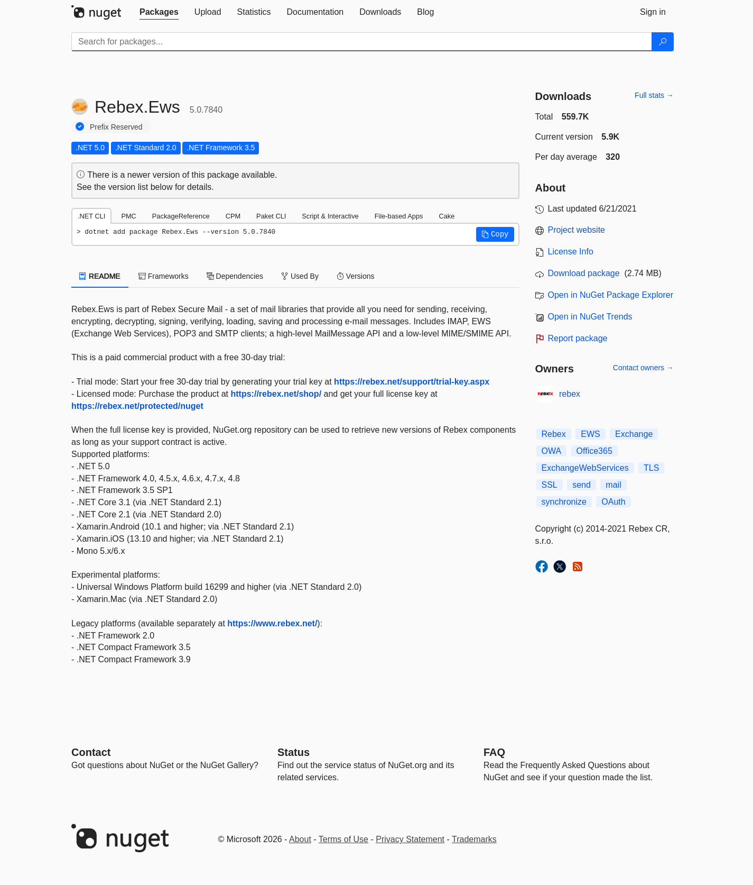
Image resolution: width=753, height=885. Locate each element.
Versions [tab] (356, 276)
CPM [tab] (233, 216)
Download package (584, 273)
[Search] (663, 41)
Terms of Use (343, 839)
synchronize (564, 501)
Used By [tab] (300, 276)
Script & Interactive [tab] (330, 216)
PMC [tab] (128, 216)
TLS (651, 467)
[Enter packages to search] (361, 41)
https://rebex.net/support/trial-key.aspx (411, 381)
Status (293, 752)
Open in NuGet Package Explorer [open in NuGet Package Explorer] (610, 294)
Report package (578, 338)
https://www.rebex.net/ (272, 623)
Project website (577, 229)
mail (613, 484)
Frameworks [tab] (163, 276)
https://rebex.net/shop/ (276, 393)
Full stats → (654, 95)
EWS (590, 434)
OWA (552, 450)
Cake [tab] (446, 216)
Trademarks (474, 839)
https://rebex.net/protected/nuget (137, 406)
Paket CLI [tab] (271, 216)
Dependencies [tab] (235, 276)
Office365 (594, 450)
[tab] (159, 12)
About (300, 839)
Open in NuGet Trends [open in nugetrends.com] (590, 316)
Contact (90, 752)
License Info (570, 251)
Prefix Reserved (116, 127)
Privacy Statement (410, 839)
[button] (495, 234)
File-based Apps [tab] (399, 216)
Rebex (554, 434)
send (581, 484)
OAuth (613, 501)
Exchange (634, 434)
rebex (569, 393)
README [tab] (99, 276)
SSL (549, 484)
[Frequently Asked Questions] (494, 752)
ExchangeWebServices (585, 467)
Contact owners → (643, 367)
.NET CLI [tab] (91, 216)
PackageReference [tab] (181, 216)
